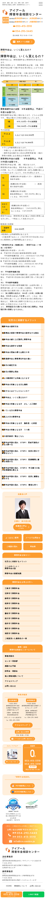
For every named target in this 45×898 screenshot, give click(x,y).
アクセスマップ (11, 681)
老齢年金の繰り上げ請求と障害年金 (16, 339)
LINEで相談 (34, 894)
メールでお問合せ (33, 538)
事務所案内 (9, 656)
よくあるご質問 (12, 538)
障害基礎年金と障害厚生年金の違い (16, 359)
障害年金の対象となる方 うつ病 (16, 430)
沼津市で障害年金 (12, 593)
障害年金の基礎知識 (13, 573)
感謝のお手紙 (10, 666)
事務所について (20, 886)
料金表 (33, 546)
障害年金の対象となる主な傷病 (15, 384)
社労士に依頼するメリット (16, 561)
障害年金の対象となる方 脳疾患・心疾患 (19, 423)
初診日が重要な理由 (10, 372)
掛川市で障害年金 (12, 618)
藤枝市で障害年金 (12, 613)
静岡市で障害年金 (12, 598)
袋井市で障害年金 (12, 623)
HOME (9, 886)
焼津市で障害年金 (12, 603)
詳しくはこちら (12, 762)
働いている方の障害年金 (12, 410)
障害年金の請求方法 (10, 326)
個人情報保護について (14, 676)
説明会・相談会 (11, 671)
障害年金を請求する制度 (12, 346)
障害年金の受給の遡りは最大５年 (16, 352)
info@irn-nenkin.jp (24, 841)
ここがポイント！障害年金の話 (12, 567)
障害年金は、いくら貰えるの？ (15, 397)
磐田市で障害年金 (12, 628)
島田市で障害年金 (12, 608)
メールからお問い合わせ (22, 739)
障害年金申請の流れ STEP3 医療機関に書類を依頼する (20, 460)
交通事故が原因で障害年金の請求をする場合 (20, 333)
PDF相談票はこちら (22, 785)
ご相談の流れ (12, 546)
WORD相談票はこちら (22, 792)
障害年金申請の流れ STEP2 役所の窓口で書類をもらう (20, 452)
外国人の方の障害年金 (11, 417)
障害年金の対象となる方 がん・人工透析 (19, 404)
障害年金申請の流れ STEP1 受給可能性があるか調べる (20, 443)
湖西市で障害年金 (12, 633)
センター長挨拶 (11, 661)
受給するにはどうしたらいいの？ (16, 391)
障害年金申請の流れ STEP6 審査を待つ (20, 485)
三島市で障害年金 (12, 588)
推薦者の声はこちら (22, 527)
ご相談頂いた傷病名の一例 (16, 638)
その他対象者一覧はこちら (13, 436)
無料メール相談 (22, 41)
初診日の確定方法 (9, 365)
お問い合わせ (10, 686)
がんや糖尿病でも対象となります (16, 378)
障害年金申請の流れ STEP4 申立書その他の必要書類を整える (21, 469)
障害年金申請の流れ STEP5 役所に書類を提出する (20, 477)
